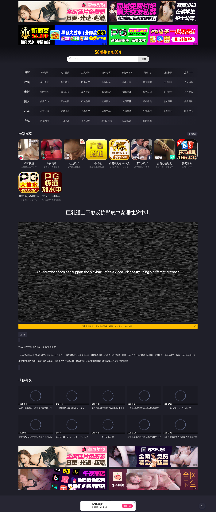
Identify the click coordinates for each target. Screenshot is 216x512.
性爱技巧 (188, 110)
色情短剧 (147, 120)
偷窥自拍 (44, 101)
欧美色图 (85, 101)
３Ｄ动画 (106, 82)
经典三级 (147, 91)
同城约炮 (44, 120)
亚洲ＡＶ (44, 82)
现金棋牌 (168, 72)
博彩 (27, 72)
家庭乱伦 (65, 110)
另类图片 (188, 101)
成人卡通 (85, 91)
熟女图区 (168, 101)
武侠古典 (106, 110)
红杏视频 (126, 120)
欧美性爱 (106, 91)
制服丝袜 (126, 91)
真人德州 (65, 72)
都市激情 (44, 110)
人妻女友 (85, 110)
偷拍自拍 (65, 91)
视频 (27, 82)
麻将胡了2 (127, 72)
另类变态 (188, 91)
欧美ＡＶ (85, 82)
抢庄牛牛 (188, 72)
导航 (27, 120)
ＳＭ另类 (188, 82)
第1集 (22, 334)
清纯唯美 (147, 101)
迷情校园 (126, 110)
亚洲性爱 (44, 91)
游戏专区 (106, 72)
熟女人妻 (126, 82)
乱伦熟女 (168, 91)
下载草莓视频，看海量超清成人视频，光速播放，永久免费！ (139, 326)
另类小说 (147, 110)
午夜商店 (65, 120)
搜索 (144, 59)
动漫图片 (106, 101)
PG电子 (44, 72)
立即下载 (127, 506)
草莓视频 (85, 120)
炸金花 (147, 72)
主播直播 (168, 82)
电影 (27, 92)
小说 (27, 111)
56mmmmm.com (108, 52)
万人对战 (85, 72)
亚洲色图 (65, 101)
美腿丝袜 (126, 101)
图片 (27, 101)
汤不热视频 (106, 120)
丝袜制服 (147, 82)
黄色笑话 (168, 110)
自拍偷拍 (65, 82)
